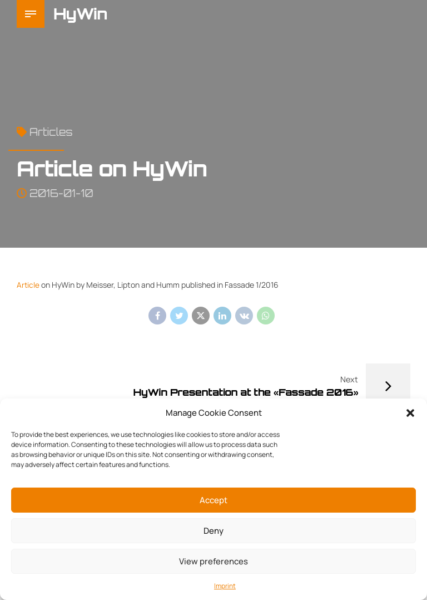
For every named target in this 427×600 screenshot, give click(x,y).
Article (28, 284)
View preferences (213, 561)
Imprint (225, 586)
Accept (213, 500)
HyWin (80, 13)
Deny (213, 531)
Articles (51, 132)
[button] (410, 413)
